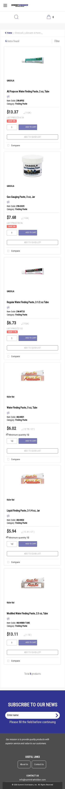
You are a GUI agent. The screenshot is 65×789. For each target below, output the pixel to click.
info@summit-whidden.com (32, 779)
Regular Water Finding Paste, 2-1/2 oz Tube (28, 302)
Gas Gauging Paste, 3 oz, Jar (21, 197)
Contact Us (39, 764)
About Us (24, 764)
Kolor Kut (10, 397)
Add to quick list (32, 137)
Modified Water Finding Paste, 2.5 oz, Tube (27, 613)
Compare (13, 145)
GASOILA (10, 80)
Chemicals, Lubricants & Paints (28, 33)
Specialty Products (52, 33)
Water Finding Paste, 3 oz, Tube (22, 407)
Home (8, 33)
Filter (57, 41)
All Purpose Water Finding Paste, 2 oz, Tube (28, 91)
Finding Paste (21, 104)
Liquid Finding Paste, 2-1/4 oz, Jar (23, 510)
